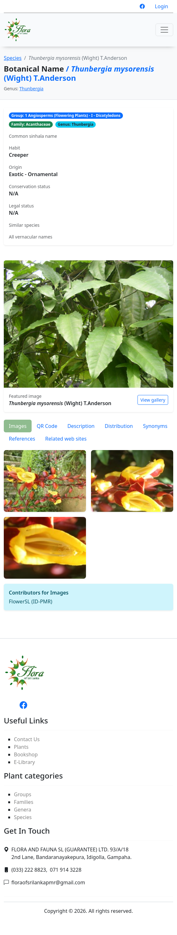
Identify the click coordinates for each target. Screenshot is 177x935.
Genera (22, 809)
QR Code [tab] (47, 426)
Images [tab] (18, 426)
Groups (22, 794)
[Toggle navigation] (164, 29)
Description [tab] (81, 426)
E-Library (24, 762)
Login (161, 6)
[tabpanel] (88, 527)
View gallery (152, 400)
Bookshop (26, 754)
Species (12, 57)
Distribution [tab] (119, 426)
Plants (21, 746)
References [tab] (22, 438)
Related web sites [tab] (66, 438)
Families (23, 801)
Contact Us (27, 739)
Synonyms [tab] (155, 426)
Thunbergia (32, 89)
